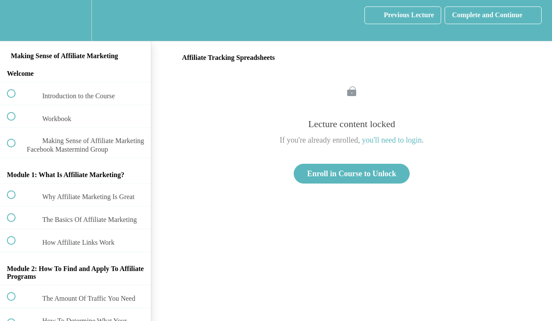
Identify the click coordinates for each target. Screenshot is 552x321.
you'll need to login (392, 140)
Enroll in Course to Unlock (351, 173)
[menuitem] (75, 20)
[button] (16, 20)
